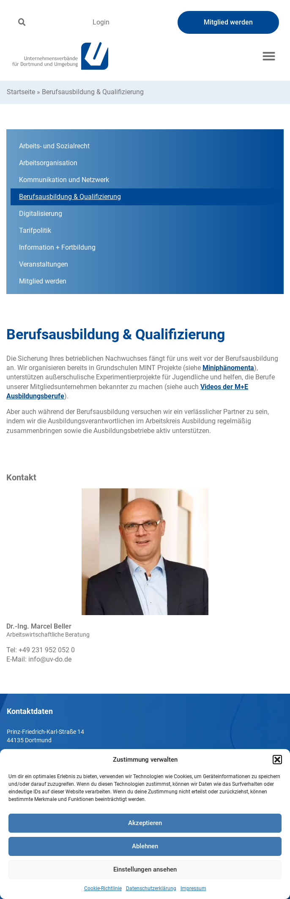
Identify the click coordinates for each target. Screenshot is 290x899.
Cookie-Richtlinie (103, 888)
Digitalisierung (40, 214)
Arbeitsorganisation (48, 163)
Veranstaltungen (43, 264)
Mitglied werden (42, 281)
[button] (277, 759)
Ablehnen (145, 846)
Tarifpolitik (35, 230)
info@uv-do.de (49, 659)
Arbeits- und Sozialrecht (54, 146)
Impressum (193, 888)
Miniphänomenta (228, 368)
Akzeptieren (145, 823)
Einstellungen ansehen (145, 869)
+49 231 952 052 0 (47, 650)
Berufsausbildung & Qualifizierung (70, 197)
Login (101, 22)
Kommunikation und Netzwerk (64, 180)
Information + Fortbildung (57, 247)
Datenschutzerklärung (151, 888)
